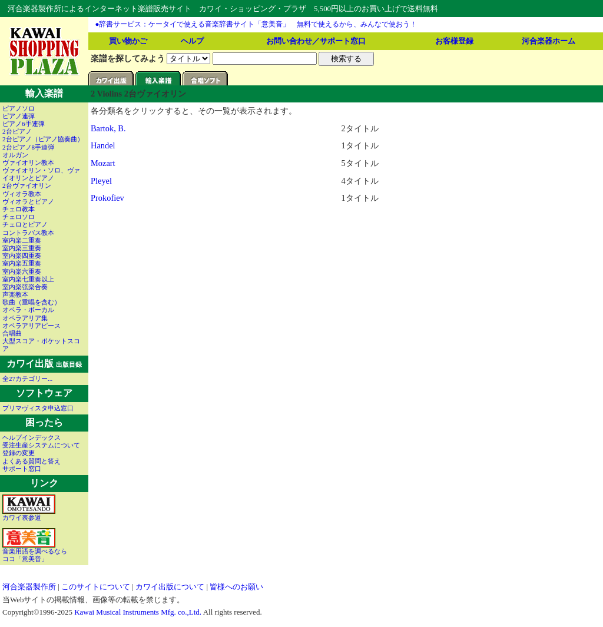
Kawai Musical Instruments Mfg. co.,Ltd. (137, 612)
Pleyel (101, 180)
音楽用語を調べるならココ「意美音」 (34, 552)
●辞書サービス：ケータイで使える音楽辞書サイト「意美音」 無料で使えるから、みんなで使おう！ (256, 24)
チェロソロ (18, 216)
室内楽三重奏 (21, 247)
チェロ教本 (18, 209)
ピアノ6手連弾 (23, 123)
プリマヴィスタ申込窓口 (38, 408)
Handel (103, 145)
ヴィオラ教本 (21, 193)
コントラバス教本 (28, 232)
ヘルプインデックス (31, 437)
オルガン (15, 154)
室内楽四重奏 (21, 255)
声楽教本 (15, 294)
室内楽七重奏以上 (28, 279)
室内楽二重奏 (21, 240)
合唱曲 (12, 333)
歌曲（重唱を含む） (31, 302)
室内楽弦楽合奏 (25, 286)
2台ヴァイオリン (26, 185)
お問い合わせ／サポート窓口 (316, 41)
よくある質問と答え (31, 461)
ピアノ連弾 (18, 116)
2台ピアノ (17, 131)
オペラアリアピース (31, 325)
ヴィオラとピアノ (28, 201)
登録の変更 (18, 452)
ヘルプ (192, 41)
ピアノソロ (18, 108)
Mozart (103, 163)
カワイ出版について (169, 586)
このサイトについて (95, 586)
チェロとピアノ (25, 224)
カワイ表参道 (28, 514)
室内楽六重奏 (21, 271)
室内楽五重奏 (21, 263)
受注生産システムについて (41, 445)
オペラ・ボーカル (28, 309)
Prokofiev (107, 198)
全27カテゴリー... (27, 378)
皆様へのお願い (236, 586)
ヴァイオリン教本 (28, 162)
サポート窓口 (21, 468)
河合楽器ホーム (548, 41)
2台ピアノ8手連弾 (28, 147)
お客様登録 (454, 41)
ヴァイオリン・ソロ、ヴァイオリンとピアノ (41, 174)
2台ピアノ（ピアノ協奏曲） (43, 138)
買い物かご (128, 41)
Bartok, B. (108, 128)
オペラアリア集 (25, 317)
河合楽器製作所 (29, 586)
